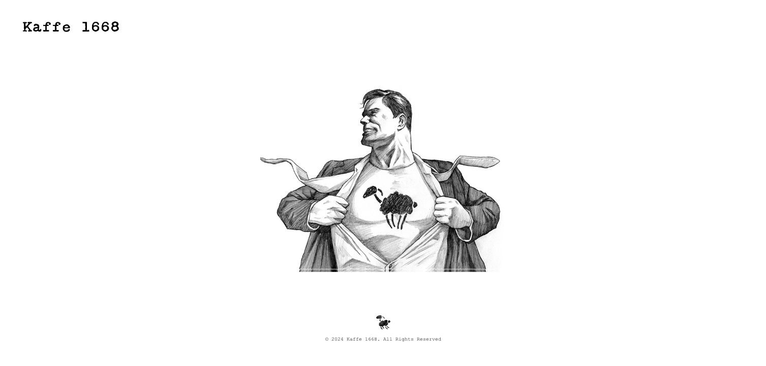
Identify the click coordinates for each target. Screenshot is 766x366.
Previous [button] (201, 147)
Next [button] (564, 147)
